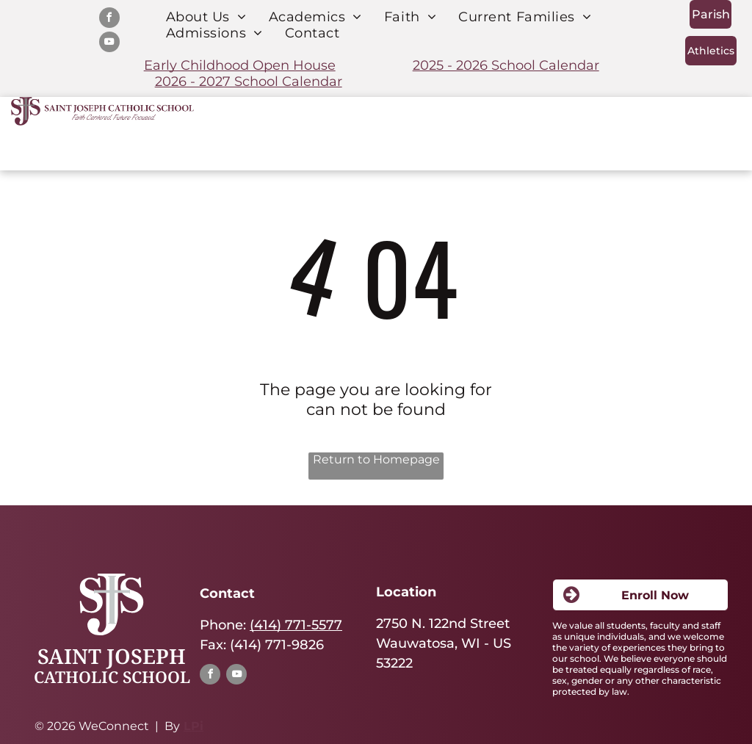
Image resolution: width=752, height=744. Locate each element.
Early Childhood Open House (240, 65)
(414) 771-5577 (296, 625)
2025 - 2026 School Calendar (506, 65)
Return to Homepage (376, 459)
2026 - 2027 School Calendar (248, 81)
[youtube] (109, 44)
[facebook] (109, 19)
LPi (193, 726)
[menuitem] (206, 17)
